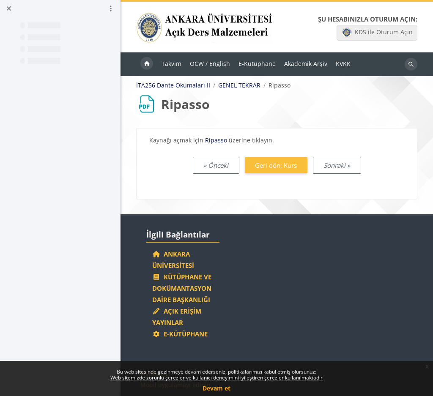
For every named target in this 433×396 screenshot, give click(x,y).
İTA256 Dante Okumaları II (173, 85)
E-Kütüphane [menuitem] (257, 64)
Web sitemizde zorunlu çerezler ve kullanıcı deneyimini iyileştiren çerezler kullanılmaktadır (216, 377)
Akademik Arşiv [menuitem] (305, 64)
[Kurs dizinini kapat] (9, 8)
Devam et (216, 388)
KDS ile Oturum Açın (377, 32)
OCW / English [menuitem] (210, 64)
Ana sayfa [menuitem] (146, 64)
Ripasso (216, 140)
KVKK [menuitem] (343, 64)
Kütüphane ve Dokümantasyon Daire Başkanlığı (181, 288)
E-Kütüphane (180, 334)
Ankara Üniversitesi (173, 260)
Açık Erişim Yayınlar (176, 317)
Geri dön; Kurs (276, 165)
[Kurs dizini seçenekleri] (111, 8)
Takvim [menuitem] (171, 64)
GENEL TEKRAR (239, 85)
